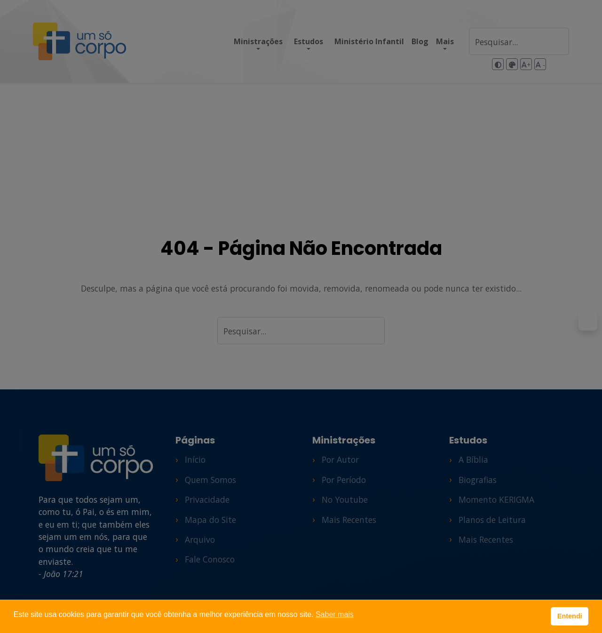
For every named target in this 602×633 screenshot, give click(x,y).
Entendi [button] (569, 616)
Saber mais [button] (335, 614)
